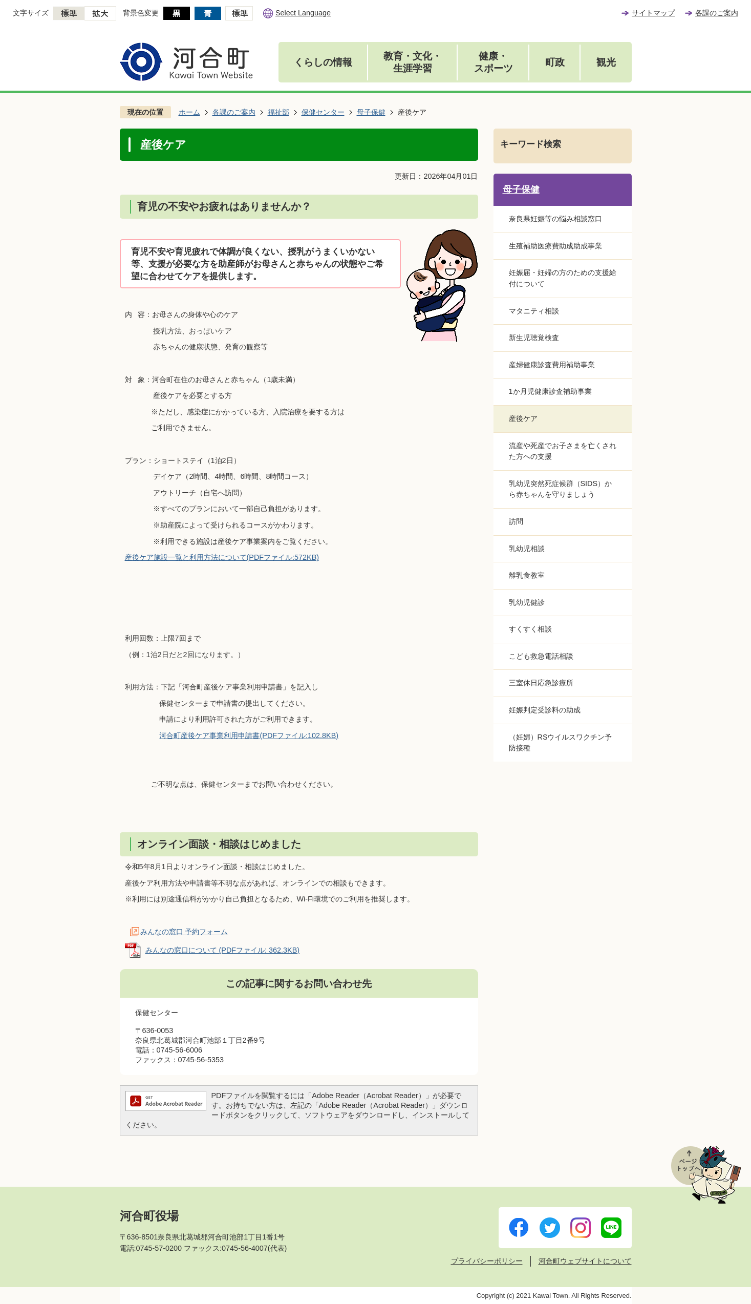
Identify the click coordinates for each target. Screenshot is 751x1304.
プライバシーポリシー (487, 1261)
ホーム (189, 112)
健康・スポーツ (493, 62)
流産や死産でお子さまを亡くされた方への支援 (562, 451)
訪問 (516, 521)
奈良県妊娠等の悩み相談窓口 (555, 219)
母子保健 (371, 112)
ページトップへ (706, 1175)
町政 (555, 62)
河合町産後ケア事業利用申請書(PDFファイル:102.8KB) (248, 735)
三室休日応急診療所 (541, 683)
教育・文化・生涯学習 (412, 62)
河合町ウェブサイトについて (585, 1261)
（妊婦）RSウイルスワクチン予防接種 (560, 742)
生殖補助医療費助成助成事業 (555, 246)
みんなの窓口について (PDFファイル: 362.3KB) (222, 950)
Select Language (303, 13)
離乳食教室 (527, 575)
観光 (606, 62)
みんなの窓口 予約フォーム (184, 932)
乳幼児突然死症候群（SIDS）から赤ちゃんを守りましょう (560, 489)
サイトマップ (653, 13)
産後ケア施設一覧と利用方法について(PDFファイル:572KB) (222, 557)
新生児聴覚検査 (534, 337)
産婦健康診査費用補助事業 (552, 365)
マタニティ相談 (534, 311)
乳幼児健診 (527, 602)
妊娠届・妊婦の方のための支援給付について (562, 278)
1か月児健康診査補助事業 (550, 391)
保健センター (323, 112)
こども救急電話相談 (541, 656)
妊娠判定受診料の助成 (545, 710)
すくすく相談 (530, 629)
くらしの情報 (323, 62)
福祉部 (278, 112)
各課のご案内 (716, 13)
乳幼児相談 (527, 548)
